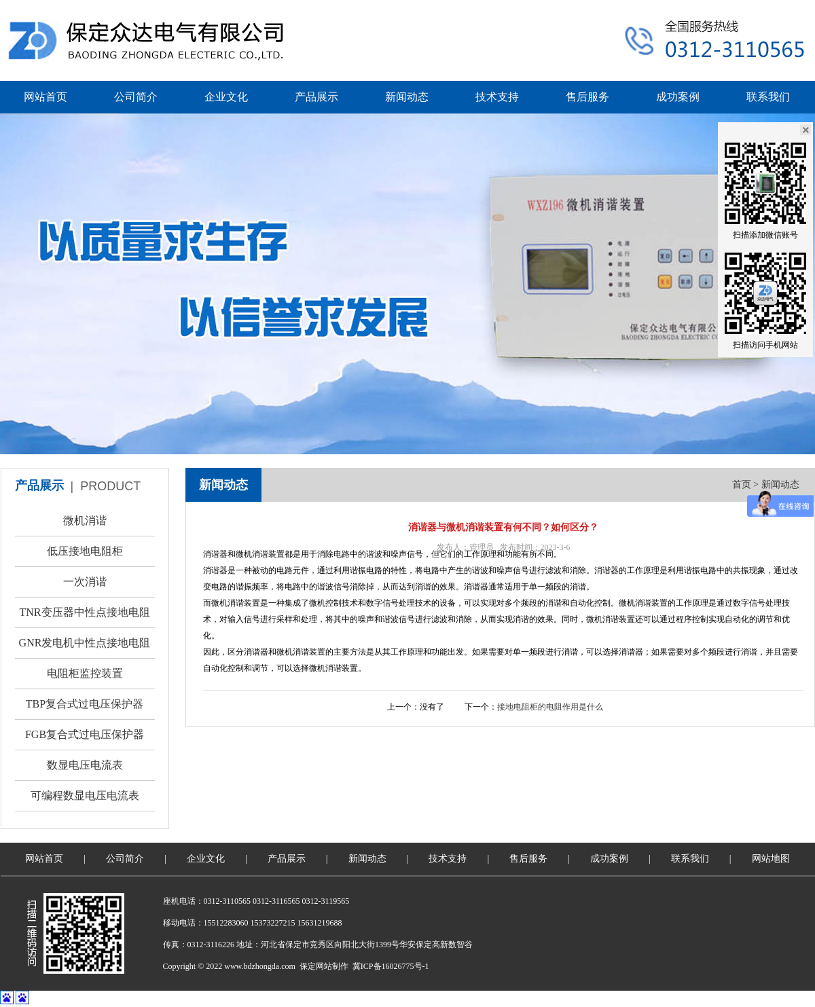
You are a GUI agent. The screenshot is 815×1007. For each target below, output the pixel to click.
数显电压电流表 (85, 765)
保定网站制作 (324, 966)
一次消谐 (85, 581)
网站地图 (771, 859)
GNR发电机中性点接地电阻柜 (85, 647)
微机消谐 (85, 520)
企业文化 (226, 97)
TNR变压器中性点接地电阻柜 (85, 616)
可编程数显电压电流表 (85, 795)
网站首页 (45, 97)
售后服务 (587, 97)
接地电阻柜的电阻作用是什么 (550, 707)
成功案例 (678, 97)
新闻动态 (407, 97)
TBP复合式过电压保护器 (84, 704)
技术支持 (497, 97)
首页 (741, 484)
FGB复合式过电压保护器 (84, 734)
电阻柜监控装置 (85, 673)
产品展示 (316, 97)
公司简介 (136, 97)
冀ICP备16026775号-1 (390, 966)
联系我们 (768, 97)
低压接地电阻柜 (85, 551)
